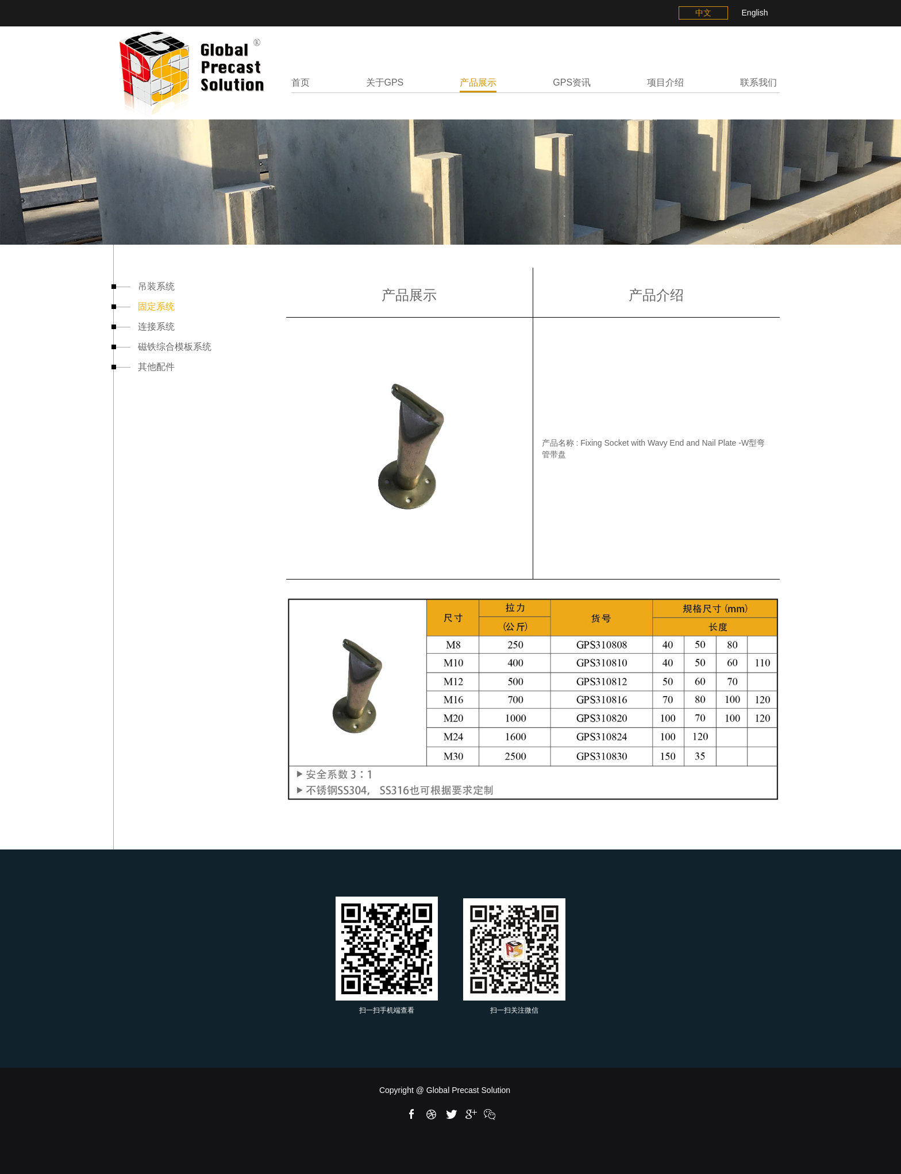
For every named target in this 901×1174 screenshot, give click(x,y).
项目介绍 (665, 82)
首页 (300, 82)
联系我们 (758, 82)
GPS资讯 (572, 82)
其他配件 (144, 367)
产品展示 (478, 82)
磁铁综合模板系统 (162, 347)
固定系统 (144, 306)
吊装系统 (144, 286)
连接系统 (144, 326)
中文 (703, 12)
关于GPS (385, 82)
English (755, 12)
